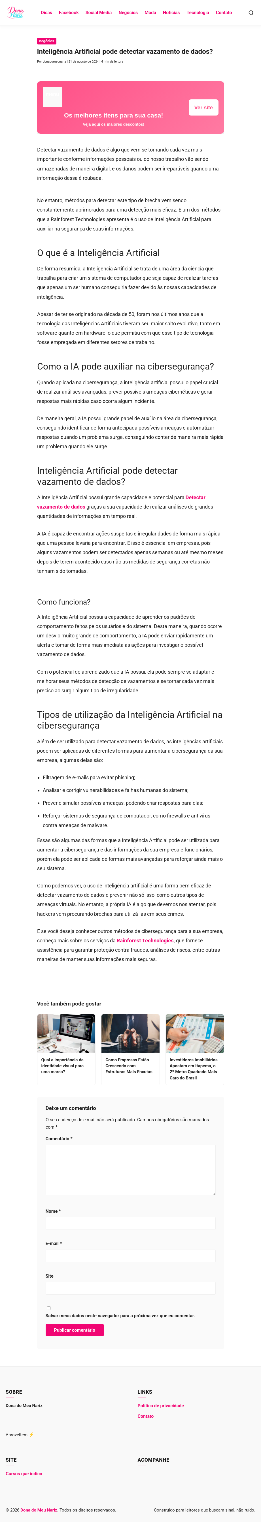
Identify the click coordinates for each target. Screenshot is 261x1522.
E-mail (54, 1243)
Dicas (46, 12)
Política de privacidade (161, 1405)
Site (50, 1276)
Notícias (171, 12)
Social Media (99, 12)
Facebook (69, 12)
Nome (53, 1211)
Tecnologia (197, 12)
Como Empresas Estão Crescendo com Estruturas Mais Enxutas (128, 1066)
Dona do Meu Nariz (38, 1510)
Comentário (59, 1138)
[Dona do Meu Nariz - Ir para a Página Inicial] (16, 13)
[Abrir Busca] (251, 12)
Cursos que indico (24, 1473)
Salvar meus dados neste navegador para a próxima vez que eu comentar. (120, 1315)
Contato (224, 12)
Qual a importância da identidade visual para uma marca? (62, 1066)
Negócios (128, 12)
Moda (150, 12)
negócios (46, 41)
